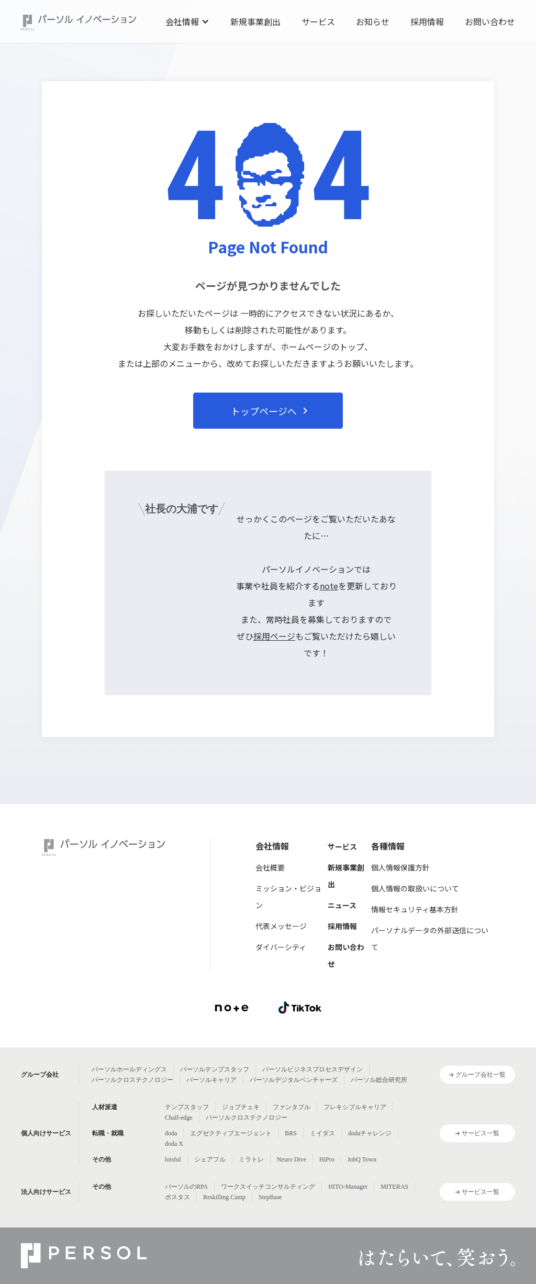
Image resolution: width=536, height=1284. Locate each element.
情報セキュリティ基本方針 (415, 909)
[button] (187, 21)
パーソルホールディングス (129, 1069)
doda (171, 1133)
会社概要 (270, 867)
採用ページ (274, 636)
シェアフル (210, 1159)
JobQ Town (362, 1159)
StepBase (270, 1197)
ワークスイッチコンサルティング (268, 1186)
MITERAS (394, 1186)
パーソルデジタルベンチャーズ (294, 1080)
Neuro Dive (291, 1159)
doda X (174, 1143)
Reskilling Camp (224, 1197)
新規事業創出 (255, 21)
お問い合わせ (490, 21)
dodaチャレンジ (370, 1133)
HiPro (326, 1159)
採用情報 (427, 21)
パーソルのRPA (186, 1186)
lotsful (173, 1159)
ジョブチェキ (241, 1107)
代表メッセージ (281, 926)
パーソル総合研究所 (379, 1080)
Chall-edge (179, 1117)
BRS (291, 1133)
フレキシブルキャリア (354, 1107)
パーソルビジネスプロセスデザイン (312, 1069)
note (329, 585)
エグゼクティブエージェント (231, 1133)
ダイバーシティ (280, 947)
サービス (318, 21)
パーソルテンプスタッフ (214, 1069)
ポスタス (177, 1197)
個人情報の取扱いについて (415, 888)
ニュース (342, 905)
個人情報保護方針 (400, 867)
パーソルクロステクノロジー (132, 1080)
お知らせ (372, 21)
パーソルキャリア (211, 1080)
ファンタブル (291, 1107)
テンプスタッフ (187, 1107)
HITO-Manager (347, 1186)
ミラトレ (251, 1159)
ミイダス (322, 1133)
